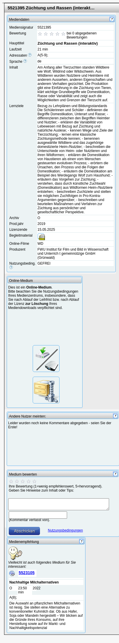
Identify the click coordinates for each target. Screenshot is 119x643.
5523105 (27, 572)
